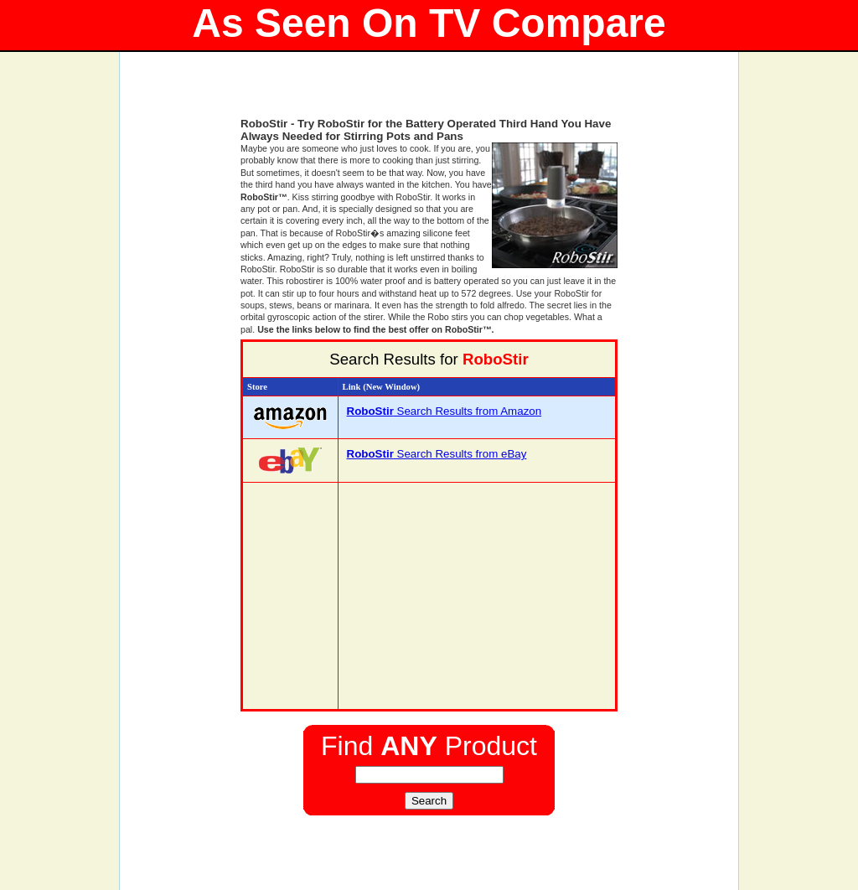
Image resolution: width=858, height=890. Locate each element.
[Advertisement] (429, 92)
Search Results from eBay (437, 454)
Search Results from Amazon (444, 411)
